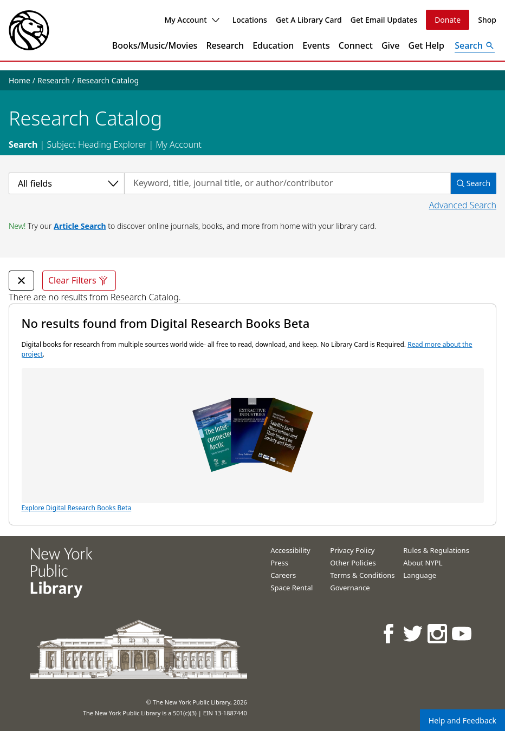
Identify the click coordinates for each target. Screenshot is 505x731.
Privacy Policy (352, 550)
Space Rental (291, 587)
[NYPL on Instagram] (438, 633)
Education (273, 45)
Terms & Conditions (362, 575)
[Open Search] (474, 45)
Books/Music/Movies (155, 45)
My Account (191, 20)
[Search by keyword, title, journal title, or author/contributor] (287, 183)
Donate (448, 20)
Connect (356, 45)
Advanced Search (462, 205)
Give (390, 45)
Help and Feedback (462, 720)
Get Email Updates (384, 20)
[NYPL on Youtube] (462, 633)
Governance (350, 587)
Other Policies (353, 563)
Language (419, 575)
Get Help (427, 45)
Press (279, 563)
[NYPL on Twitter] (413, 633)
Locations (249, 20)
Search (23, 144)
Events (315, 45)
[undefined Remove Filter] (21, 281)
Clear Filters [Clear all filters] (79, 280)
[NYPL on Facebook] (389, 633)
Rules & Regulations (436, 550)
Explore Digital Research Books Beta (253, 440)
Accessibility (290, 550)
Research (225, 45)
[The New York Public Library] (29, 30)
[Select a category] (66, 183)
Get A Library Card (309, 20)
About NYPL (422, 563)
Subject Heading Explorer (96, 144)
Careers (283, 575)
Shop (487, 20)
